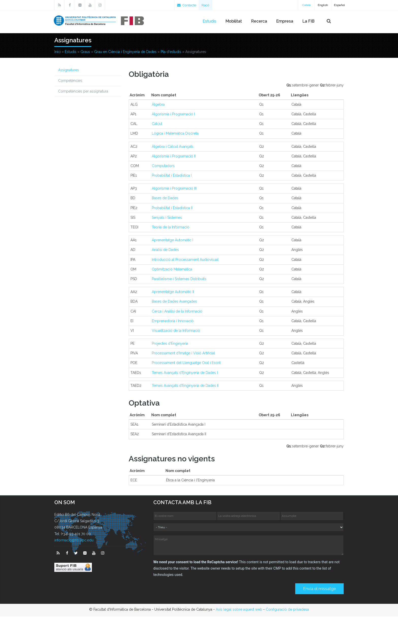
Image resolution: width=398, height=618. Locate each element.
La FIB (308, 21)
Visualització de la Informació (176, 332)
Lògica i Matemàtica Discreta (175, 135)
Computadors (163, 167)
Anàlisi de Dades (165, 251)
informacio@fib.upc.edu (73, 542)
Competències (70, 82)
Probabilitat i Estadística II (172, 209)
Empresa (284, 21)
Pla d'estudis (171, 53)
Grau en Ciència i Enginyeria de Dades (125, 53)
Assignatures (68, 71)
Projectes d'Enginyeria (170, 345)
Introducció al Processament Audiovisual (185, 261)
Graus (85, 53)
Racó (207, 5)
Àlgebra (158, 106)
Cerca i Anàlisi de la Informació (177, 313)
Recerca (259, 21)
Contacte (187, 5)
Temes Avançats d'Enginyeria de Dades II (185, 387)
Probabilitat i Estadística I (172, 177)
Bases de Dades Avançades (174, 303)
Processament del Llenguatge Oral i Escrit (186, 364)
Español (339, 5)
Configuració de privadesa (287, 611)
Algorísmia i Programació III (174, 190)
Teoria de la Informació (170, 229)
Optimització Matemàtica (172, 271)
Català (306, 5)
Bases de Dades (165, 199)
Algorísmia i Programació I (173, 116)
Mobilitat (233, 21)
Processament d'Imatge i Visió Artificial (183, 355)
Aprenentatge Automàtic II (173, 293)
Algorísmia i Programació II (174, 158)
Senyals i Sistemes (167, 219)
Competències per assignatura (83, 93)
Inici (57, 53)
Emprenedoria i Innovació (173, 322)
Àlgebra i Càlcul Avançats (172, 148)
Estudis (209, 21)
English (323, 5)
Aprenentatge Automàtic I (172, 242)
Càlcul (157, 125)
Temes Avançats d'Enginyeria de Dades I (185, 374)
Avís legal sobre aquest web (239, 611)
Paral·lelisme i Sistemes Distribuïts (179, 280)
